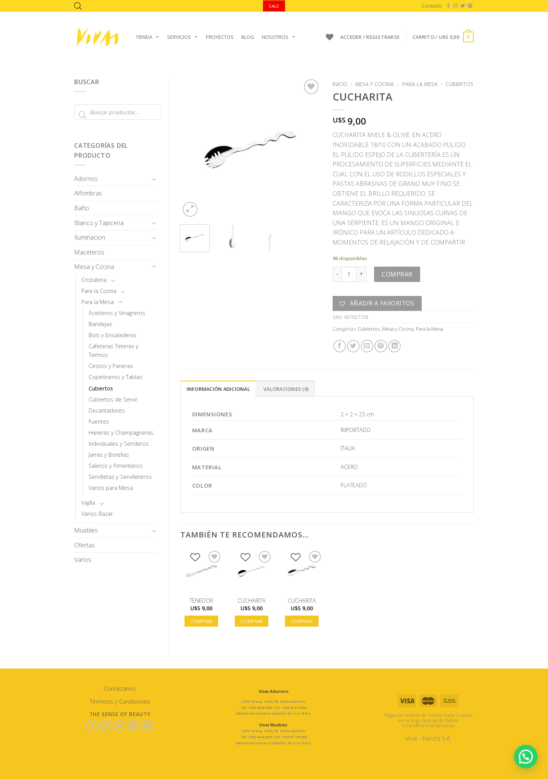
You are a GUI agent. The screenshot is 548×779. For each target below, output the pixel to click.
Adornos (86, 178)
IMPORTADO (356, 429)
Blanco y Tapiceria (99, 223)
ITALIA (348, 448)
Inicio (340, 84)
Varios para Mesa (111, 487)
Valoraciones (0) (286, 389)
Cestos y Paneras (111, 366)
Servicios (182, 37)
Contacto (432, 5)
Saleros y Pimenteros (116, 465)
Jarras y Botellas (109, 454)
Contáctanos (120, 688)
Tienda (147, 37)
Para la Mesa (97, 302)
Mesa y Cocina (94, 266)
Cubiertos (101, 388)
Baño (81, 208)
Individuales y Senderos (119, 443)
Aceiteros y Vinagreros (117, 313)
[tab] (218, 389)
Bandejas (100, 324)
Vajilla (88, 502)
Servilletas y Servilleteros (120, 476)
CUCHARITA (251, 600)
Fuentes (99, 421)
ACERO (349, 466)
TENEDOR (201, 600)
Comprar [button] (201, 621)
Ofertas (84, 545)
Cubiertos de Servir (113, 399)
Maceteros (89, 252)
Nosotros (279, 37)
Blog (247, 37)
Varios (82, 559)
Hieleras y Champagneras (121, 432)
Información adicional (218, 389)
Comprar (397, 274)
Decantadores (107, 410)
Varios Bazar (97, 513)
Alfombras (88, 193)
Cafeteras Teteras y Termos (114, 350)
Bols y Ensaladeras (113, 335)
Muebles (86, 530)
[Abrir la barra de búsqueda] (78, 6)
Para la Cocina (98, 290)
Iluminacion (89, 237)
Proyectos (220, 37)
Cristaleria (94, 279)
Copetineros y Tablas (115, 377)
